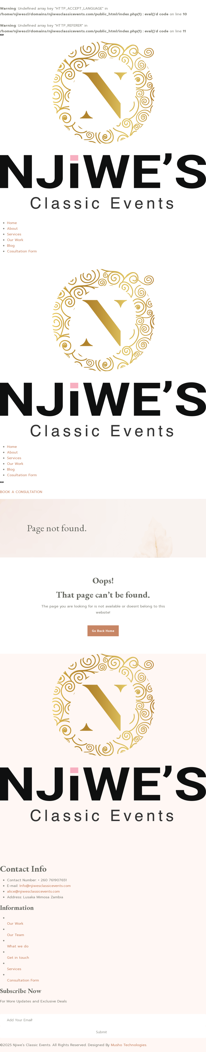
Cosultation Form (22, 251)
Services (14, 234)
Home (12, 223)
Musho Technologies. (129, 1045)
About (12, 228)
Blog (11, 245)
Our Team (15, 935)
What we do (17, 946)
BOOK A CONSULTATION (21, 492)
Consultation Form (23, 980)
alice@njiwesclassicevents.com (33, 891)
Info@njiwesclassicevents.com (45, 885)
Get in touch (18, 957)
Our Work (15, 240)
